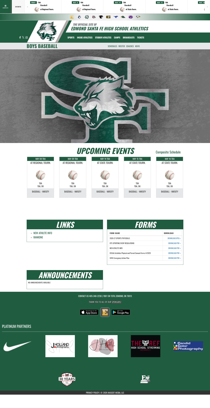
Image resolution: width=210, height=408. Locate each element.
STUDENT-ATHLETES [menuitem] (103, 37)
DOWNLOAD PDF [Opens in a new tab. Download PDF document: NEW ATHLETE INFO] (174, 248)
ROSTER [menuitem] (122, 46)
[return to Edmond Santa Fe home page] (47, 31)
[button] (44, 6)
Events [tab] (18, 7)
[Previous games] (27, 6)
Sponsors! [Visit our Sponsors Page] (116, 302)
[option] (40, 177)
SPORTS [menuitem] (71, 37)
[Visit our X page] (23, 37)
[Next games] (207, 6)
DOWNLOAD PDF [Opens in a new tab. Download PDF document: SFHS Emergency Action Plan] (174, 258)
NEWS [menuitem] (137, 46)
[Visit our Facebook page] (20, 37)
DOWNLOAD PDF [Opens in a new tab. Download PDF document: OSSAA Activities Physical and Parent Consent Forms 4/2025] (174, 253)
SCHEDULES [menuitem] (112, 46)
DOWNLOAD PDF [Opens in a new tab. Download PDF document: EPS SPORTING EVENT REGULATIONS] (174, 243)
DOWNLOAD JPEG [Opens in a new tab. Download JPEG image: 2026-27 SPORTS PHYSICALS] (174, 238)
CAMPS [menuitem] (117, 37)
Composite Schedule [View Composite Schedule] (168, 151)
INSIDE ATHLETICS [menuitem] (84, 37)
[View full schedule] (5, 6)
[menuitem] (72, 17)
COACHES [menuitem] (130, 46)
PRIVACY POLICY (92, 392)
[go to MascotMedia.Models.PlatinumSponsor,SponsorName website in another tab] (20, 346)
